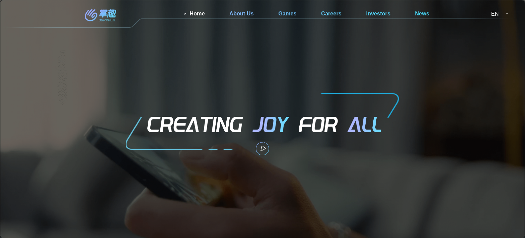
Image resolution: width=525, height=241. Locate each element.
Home (197, 13)
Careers (331, 13)
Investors (378, 13)
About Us (241, 13)
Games (287, 13)
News (422, 13)
